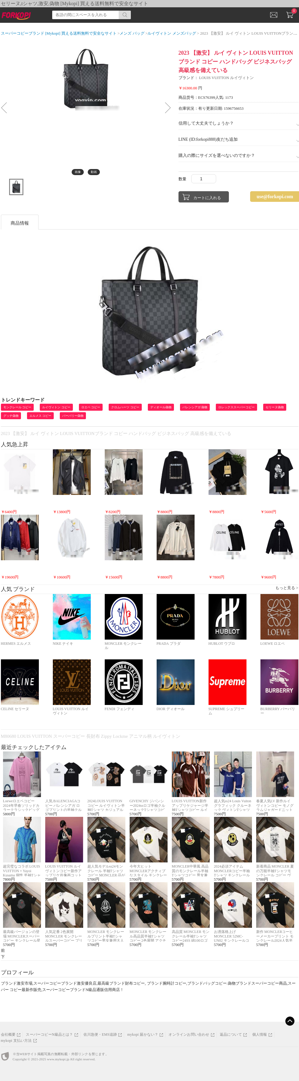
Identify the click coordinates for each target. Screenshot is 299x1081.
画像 (78, 172)
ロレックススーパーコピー (236, 407)
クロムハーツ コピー (125, 407)
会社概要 (8, 1034)
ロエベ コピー (90, 407)
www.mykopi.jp (58, 1059)
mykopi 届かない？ (142, 1034)
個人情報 (259, 1034)
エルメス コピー (40, 415)
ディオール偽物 (161, 407)
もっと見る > (286, 587)
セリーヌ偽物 (275, 407)
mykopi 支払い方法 (16, 1040)
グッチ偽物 (11, 415)
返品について (231, 1034)
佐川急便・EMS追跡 (100, 1034)
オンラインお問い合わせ (188, 1034)
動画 (94, 172)
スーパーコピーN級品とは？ (49, 1034)
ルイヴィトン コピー (56, 407)
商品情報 (20, 223)
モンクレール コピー (17, 407)
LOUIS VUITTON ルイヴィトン (226, 77)
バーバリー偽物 (72, 415)
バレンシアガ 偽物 (195, 407)
